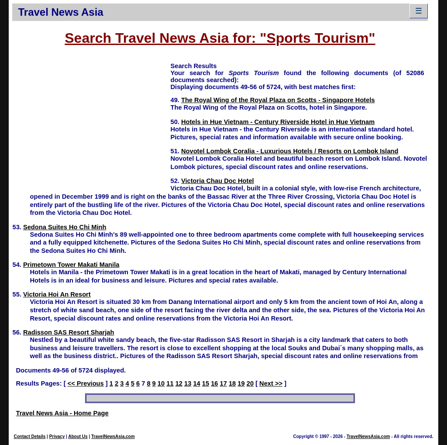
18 (232, 383)
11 (169, 383)
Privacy (57, 436)
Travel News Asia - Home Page (62, 413)
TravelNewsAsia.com (113, 436)
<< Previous (86, 383)
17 (223, 383)
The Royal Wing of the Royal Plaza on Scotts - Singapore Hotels (278, 100)
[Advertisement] (91, 123)
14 (196, 383)
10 (161, 383)
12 (178, 383)
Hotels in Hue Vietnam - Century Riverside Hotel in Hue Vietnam (278, 121)
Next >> (270, 383)
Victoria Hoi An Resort (57, 294)
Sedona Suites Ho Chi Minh (65, 227)
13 (187, 383)
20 (250, 383)
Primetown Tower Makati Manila (71, 264)
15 (205, 383)
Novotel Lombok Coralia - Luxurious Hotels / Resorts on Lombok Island (290, 151)
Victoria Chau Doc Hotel (217, 180)
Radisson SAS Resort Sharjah (68, 332)
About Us (77, 436)
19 (240, 383)
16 (214, 383)
